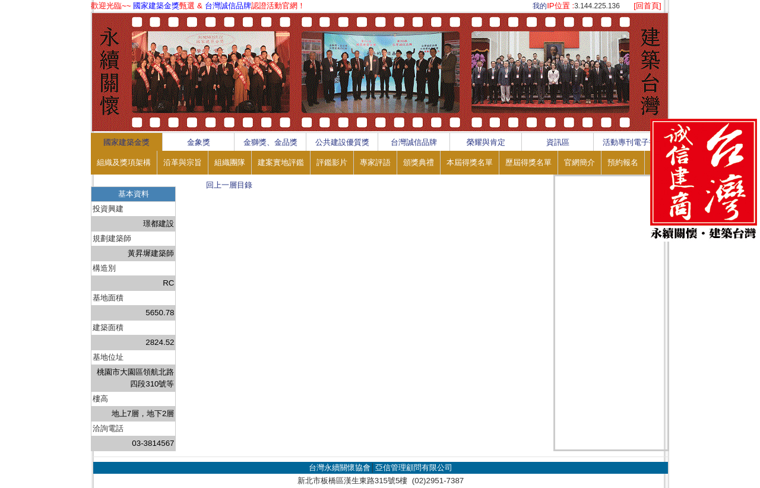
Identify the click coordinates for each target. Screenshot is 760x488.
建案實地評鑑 (281, 162)
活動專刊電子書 (630, 142)
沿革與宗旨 (182, 162)
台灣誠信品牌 (414, 142)
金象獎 (198, 142)
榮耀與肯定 (486, 142)
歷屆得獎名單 (528, 162)
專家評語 (375, 162)
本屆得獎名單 (469, 162)
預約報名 (622, 162)
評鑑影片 (331, 162)
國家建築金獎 (126, 142)
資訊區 (557, 142)
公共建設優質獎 (342, 142)
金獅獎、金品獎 (270, 142)
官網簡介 (579, 162)
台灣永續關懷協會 (339, 467)
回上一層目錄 (229, 184)
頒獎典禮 (418, 162)
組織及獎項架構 (124, 162)
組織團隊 (229, 162)
